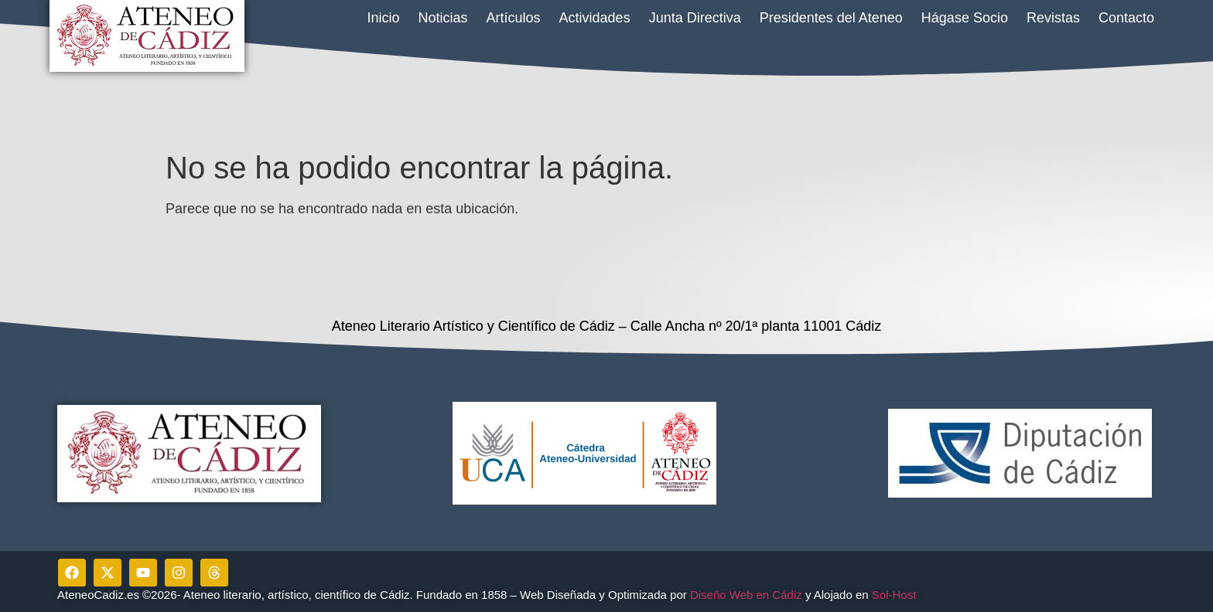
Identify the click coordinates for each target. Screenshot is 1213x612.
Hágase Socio (964, 18)
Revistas (1053, 18)
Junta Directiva (695, 18)
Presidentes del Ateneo (831, 18)
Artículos (514, 18)
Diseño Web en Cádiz (746, 594)
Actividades (594, 18)
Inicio (383, 18)
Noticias (443, 18)
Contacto (1126, 18)
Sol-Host (896, 594)
